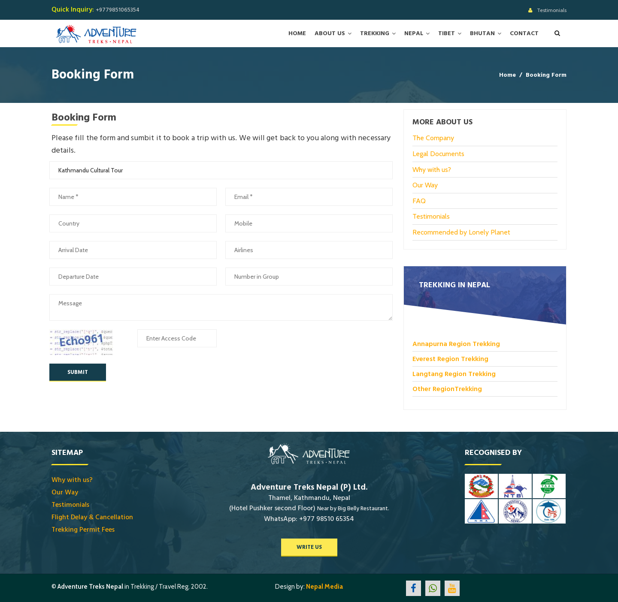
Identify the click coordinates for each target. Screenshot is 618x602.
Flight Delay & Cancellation (92, 516)
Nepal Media (324, 586)
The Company (433, 138)
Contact (524, 33)
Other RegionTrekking (447, 388)
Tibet (446, 33)
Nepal (413, 33)
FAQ (419, 200)
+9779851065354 (117, 10)
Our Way (425, 185)
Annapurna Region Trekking (456, 343)
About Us (330, 33)
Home (297, 33)
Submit (77, 372)
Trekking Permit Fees (83, 529)
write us (309, 547)
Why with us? (431, 169)
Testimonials (551, 10)
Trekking (374, 33)
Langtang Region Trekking (454, 373)
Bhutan (482, 33)
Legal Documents (438, 153)
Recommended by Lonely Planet (461, 232)
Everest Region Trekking (450, 358)
